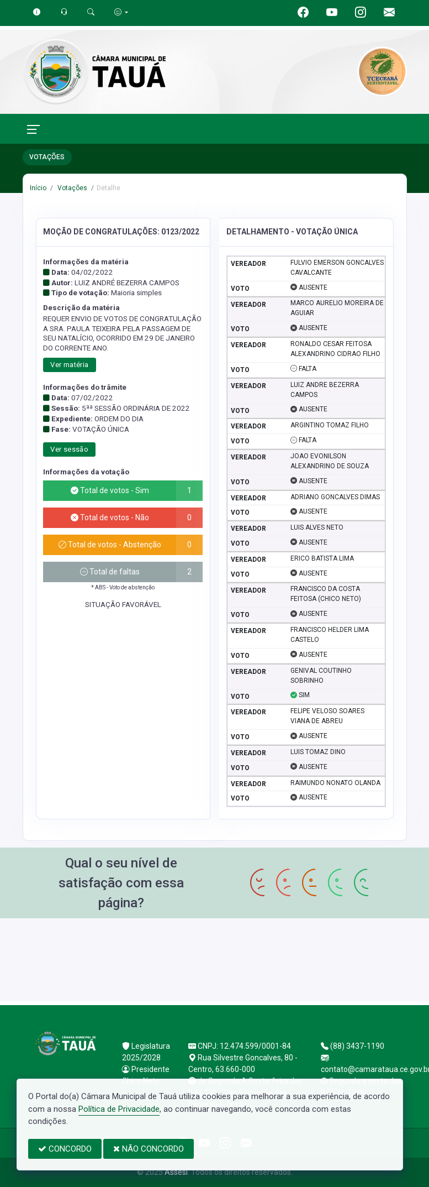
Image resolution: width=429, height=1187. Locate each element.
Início (38, 188)
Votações (71, 188)
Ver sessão (69, 449)
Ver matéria (69, 364)
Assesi (176, 1172)
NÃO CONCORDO (148, 1149)
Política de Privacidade (119, 1109)
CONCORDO (65, 1149)
